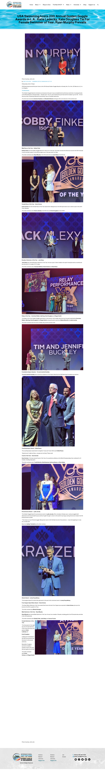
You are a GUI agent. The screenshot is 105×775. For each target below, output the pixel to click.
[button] (98, 5)
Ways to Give (46, 4)
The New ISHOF (58, 4)
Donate (64, 756)
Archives (40, 754)
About (38, 4)
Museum (40, 756)
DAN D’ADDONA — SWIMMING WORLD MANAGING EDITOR (37, 81)
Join (63, 754)
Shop (84, 4)
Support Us (92, 4)
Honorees (77, 4)
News (68, 4)
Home (31, 4)
